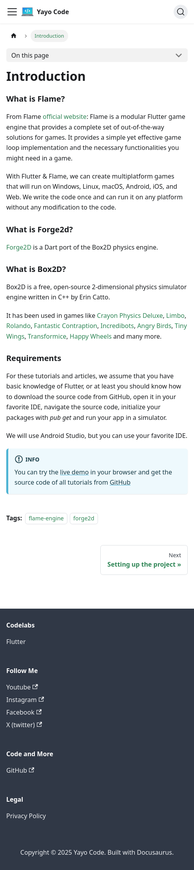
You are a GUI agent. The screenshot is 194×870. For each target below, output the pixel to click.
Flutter (16, 641)
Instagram (25, 699)
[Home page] (13, 36)
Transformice (47, 336)
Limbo (175, 315)
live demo (74, 472)
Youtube (22, 687)
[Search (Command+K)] (181, 12)
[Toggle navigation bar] (12, 12)
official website (65, 116)
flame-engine (46, 518)
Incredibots (117, 325)
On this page (30, 55)
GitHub (120, 482)
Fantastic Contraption (65, 325)
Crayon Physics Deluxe (130, 315)
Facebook (24, 712)
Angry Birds (154, 325)
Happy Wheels (91, 336)
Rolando (18, 325)
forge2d (83, 518)
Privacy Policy (26, 816)
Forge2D (18, 247)
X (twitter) (24, 724)
